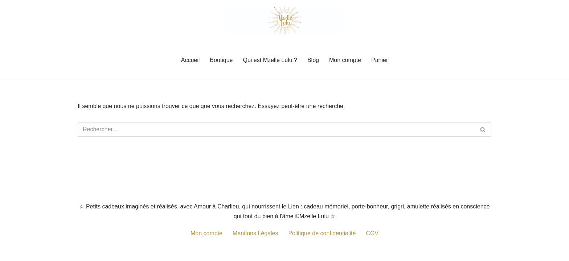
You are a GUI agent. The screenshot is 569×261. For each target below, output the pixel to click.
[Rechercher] (276, 129)
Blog (313, 60)
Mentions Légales (255, 233)
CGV (372, 233)
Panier (379, 60)
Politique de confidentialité (322, 233)
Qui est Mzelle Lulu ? (270, 60)
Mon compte (345, 60)
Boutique (221, 60)
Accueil (190, 60)
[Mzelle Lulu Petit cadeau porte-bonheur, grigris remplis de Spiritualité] (285, 20)
